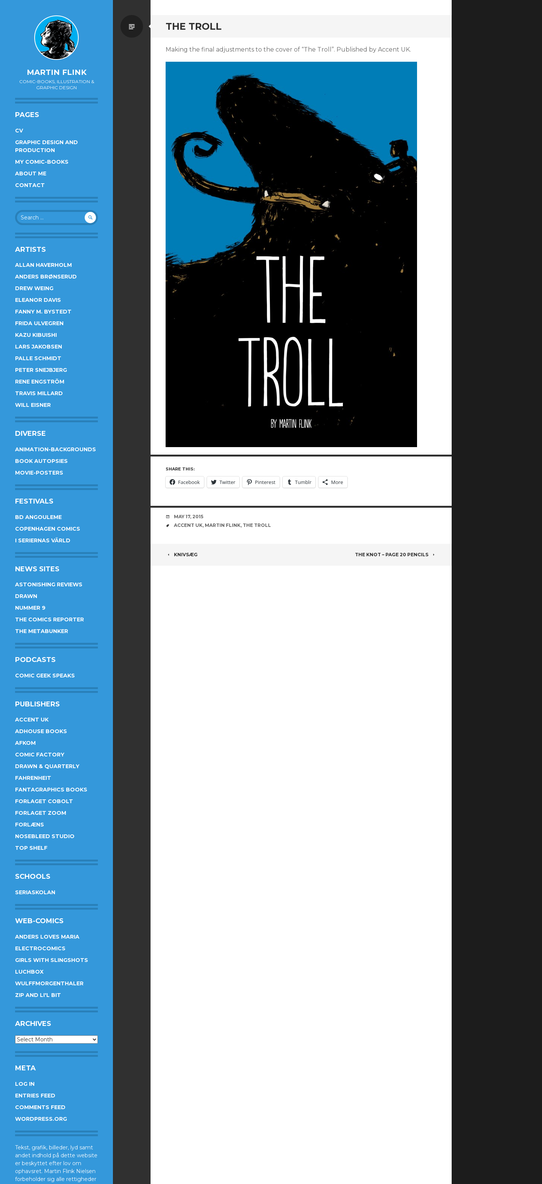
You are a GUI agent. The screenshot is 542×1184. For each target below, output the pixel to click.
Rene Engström (39, 381)
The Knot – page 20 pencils (396, 554)
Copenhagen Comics (47, 528)
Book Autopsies (41, 461)
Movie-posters (39, 472)
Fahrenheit (33, 778)
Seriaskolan (35, 892)
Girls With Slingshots (51, 960)
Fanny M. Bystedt (43, 311)
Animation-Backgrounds (55, 449)
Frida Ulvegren (39, 323)
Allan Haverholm (43, 265)
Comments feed (40, 1107)
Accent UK (32, 719)
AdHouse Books (41, 731)
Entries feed (35, 1095)
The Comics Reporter (49, 619)
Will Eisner (33, 405)
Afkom (25, 743)
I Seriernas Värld (42, 540)
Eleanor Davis (38, 300)
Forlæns (29, 824)
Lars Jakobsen (38, 346)
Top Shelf (31, 848)
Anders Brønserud (46, 276)
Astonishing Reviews (48, 584)
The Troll (257, 525)
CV (19, 130)
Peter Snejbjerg (41, 370)
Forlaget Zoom (40, 813)
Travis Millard (39, 393)
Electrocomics (40, 948)
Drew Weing (34, 288)
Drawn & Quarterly (47, 766)
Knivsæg (182, 554)
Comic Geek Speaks (45, 675)
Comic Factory (39, 754)
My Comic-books (42, 161)
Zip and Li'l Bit (38, 995)
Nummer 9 (30, 607)
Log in (25, 1084)
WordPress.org (41, 1119)
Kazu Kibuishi (36, 335)
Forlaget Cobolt (44, 801)
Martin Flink (57, 72)
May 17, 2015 (188, 516)
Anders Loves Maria (47, 936)
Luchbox (29, 971)
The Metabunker (41, 631)
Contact (30, 185)
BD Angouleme (38, 517)
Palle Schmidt (38, 358)
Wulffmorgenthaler (49, 983)
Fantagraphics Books (51, 789)
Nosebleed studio (45, 836)
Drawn (26, 596)
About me (30, 173)
